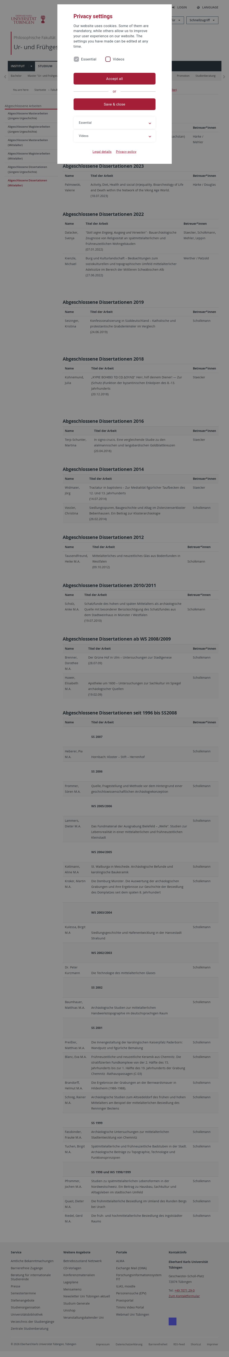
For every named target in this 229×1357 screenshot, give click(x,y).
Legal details (102, 152)
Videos (119, 59)
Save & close (114, 104)
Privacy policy (126, 152)
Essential (88, 59)
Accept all (114, 78)
